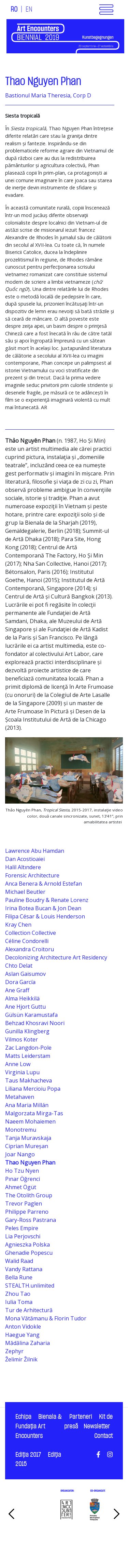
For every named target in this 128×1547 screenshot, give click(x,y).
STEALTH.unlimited (29, 1285)
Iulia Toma (18, 1302)
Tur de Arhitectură (29, 1310)
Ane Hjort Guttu (25, 1006)
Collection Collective (30, 933)
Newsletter (97, 1426)
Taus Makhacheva (28, 1080)
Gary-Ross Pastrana (30, 1220)
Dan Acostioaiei (25, 859)
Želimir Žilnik (21, 1359)
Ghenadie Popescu (29, 1252)
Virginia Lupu (22, 1072)
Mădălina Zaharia (27, 1343)
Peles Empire (21, 1228)
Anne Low (17, 1064)
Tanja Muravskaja (28, 1138)
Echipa (23, 1417)
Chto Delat (18, 965)
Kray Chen (18, 924)
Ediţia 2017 (28, 1455)
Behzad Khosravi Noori (35, 1023)
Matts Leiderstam (27, 1056)
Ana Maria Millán (26, 1105)
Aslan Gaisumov (25, 974)
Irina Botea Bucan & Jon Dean (43, 908)
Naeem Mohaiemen (30, 1121)
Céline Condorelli (26, 941)
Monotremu (20, 1129)
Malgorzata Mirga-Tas (34, 1113)
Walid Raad (19, 1261)
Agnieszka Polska (27, 1244)
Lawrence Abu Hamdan (34, 851)
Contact (103, 1436)
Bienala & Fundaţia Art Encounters (38, 1426)
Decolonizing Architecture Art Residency (56, 957)
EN (29, 9)
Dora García (20, 982)
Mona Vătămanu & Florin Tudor (45, 1318)
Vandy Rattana (23, 1269)
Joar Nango (20, 1154)
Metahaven (19, 1097)
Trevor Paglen (23, 1203)
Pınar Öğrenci (22, 1179)
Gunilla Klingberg (27, 1031)
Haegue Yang (22, 1335)
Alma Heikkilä (22, 998)
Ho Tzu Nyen (22, 1170)
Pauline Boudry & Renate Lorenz (46, 900)
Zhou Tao (17, 1293)
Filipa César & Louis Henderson (45, 916)
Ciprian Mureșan (26, 1146)
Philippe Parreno (26, 1211)
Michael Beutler (25, 892)
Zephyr (14, 1351)
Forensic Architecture (32, 875)
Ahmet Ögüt (20, 1187)
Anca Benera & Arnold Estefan (43, 883)
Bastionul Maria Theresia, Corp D (48, 95)
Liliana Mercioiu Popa (32, 1088)
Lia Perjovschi (22, 1236)
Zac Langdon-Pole (28, 1047)
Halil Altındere (23, 867)
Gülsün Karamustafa (31, 1015)
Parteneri (80, 1417)
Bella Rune (18, 1277)
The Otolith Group (28, 1195)
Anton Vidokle (23, 1326)
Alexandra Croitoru (29, 949)
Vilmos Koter (21, 1039)
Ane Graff (17, 990)
